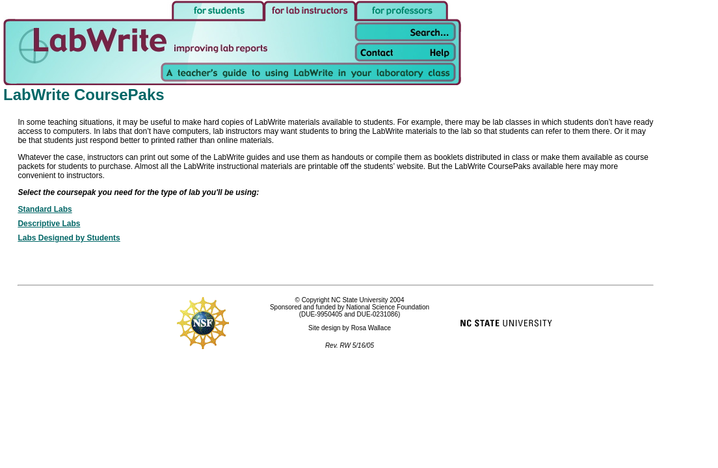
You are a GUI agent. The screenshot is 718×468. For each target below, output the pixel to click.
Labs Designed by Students (69, 237)
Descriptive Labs (49, 223)
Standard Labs (45, 209)
